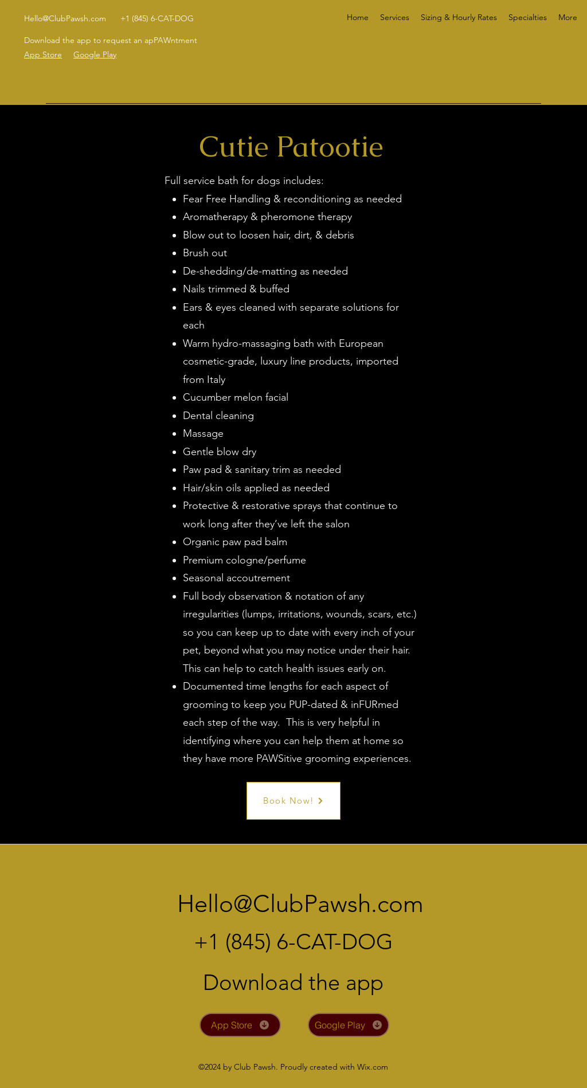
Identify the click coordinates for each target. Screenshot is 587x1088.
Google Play (94, 54)
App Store (43, 54)
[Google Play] (348, 1025)
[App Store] (240, 1025)
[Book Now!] (293, 801)
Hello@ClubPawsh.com (65, 18)
